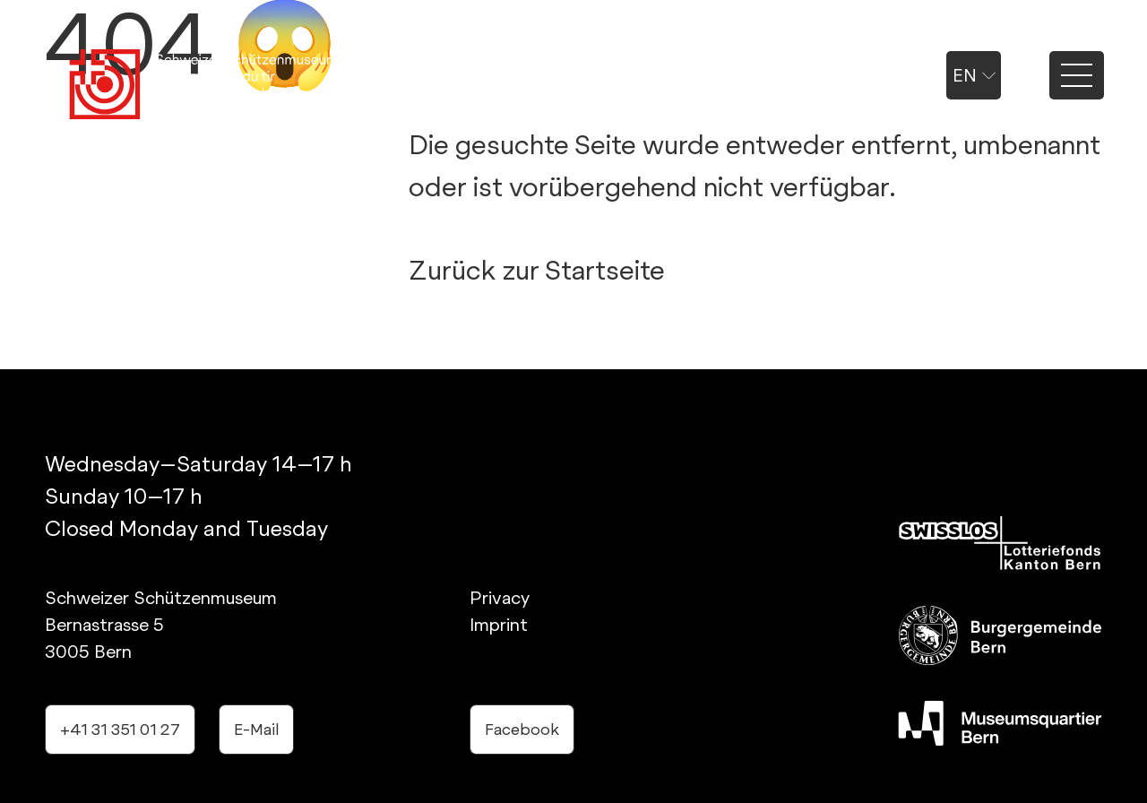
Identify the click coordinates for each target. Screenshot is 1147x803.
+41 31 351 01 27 (120, 729)
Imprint (499, 624)
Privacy (500, 598)
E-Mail (256, 729)
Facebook (522, 729)
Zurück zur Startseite (537, 270)
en (974, 75)
